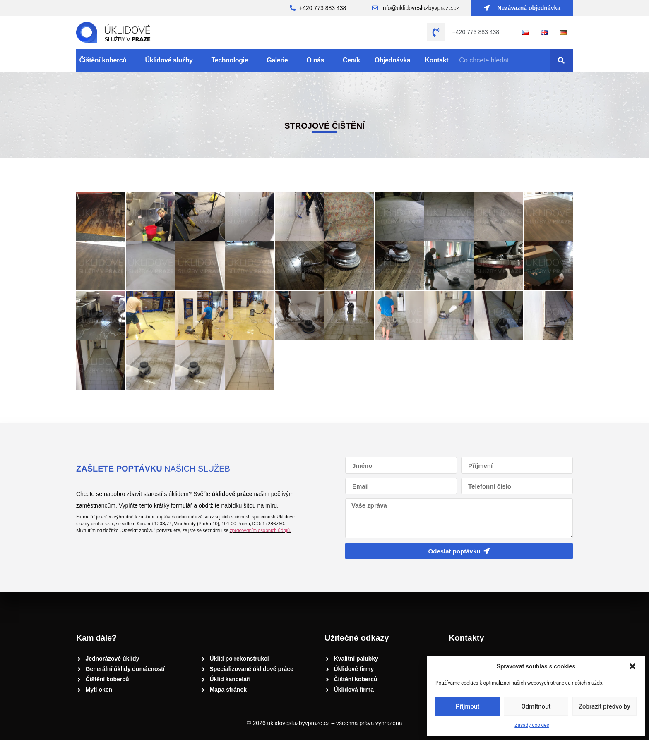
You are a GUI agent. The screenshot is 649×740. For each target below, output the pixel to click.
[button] (632, 666)
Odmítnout (536, 706)
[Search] (561, 60)
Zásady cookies (531, 725)
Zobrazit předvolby (604, 706)
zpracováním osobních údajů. (260, 530)
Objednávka (393, 60)
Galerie (279, 60)
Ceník (351, 60)
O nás (317, 60)
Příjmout (467, 706)
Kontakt (436, 60)
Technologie (232, 60)
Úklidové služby (171, 60)
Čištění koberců (105, 60)
